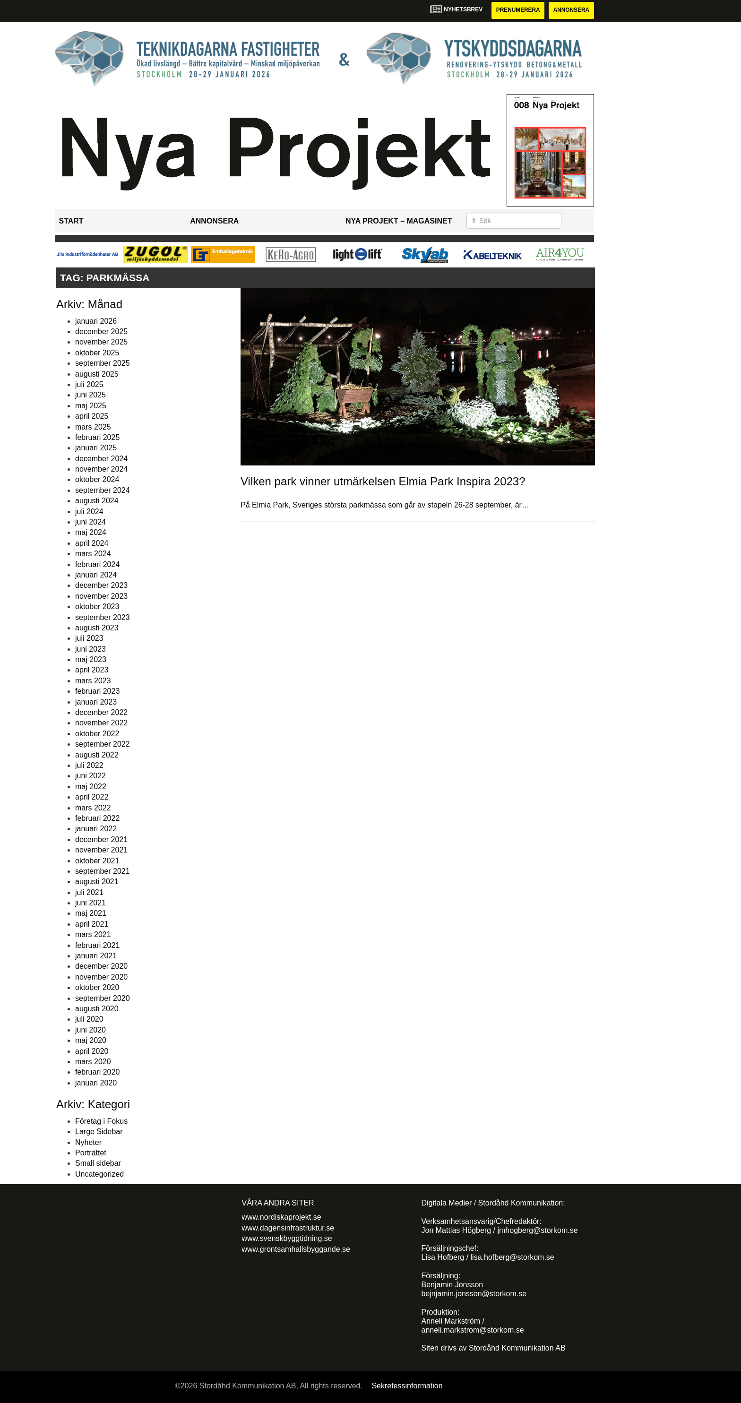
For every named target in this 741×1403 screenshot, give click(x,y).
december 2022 (101, 712)
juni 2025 (90, 395)
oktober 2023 (97, 607)
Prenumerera (517, 10)
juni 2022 (90, 776)
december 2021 (101, 839)
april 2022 (91, 797)
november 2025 (101, 342)
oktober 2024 (97, 480)
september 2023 (102, 617)
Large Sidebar (99, 1132)
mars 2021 (93, 934)
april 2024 (91, 543)
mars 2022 (93, 808)
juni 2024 (90, 522)
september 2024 (102, 490)
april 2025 (91, 416)
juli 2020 (89, 1020)
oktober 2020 (97, 987)
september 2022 (102, 744)
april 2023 (91, 670)
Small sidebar (98, 1164)
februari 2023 (97, 691)
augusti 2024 (97, 501)
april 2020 (91, 1051)
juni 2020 (90, 1030)
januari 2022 (96, 829)
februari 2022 (97, 818)
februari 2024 (97, 564)
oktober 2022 (97, 734)
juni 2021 (90, 903)
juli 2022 (89, 765)
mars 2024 (93, 554)
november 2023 (101, 596)
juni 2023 (90, 649)
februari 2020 (97, 1072)
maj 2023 (90, 659)
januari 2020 (96, 1083)
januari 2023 (96, 702)
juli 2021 (89, 892)
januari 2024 (96, 575)
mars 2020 (93, 1062)
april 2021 (91, 924)
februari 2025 (97, 437)
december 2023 (101, 586)
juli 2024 (89, 512)
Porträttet (90, 1153)
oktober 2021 (97, 861)
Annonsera (571, 10)
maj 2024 (90, 533)
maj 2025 (90, 406)
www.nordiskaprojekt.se (281, 1218)
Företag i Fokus (101, 1121)
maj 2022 (90, 787)
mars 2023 (93, 681)
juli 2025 (89, 384)
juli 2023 (89, 639)
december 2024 (101, 459)
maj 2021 (90, 914)
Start (71, 221)
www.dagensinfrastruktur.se (288, 1228)
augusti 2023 (97, 628)
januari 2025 (96, 448)
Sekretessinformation (406, 1386)
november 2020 (101, 977)
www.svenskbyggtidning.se (287, 1238)
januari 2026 (96, 321)
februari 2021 (97, 945)
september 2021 (102, 871)
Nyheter (88, 1142)
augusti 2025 (97, 374)
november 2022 (101, 723)
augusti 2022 (97, 755)
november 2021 (101, 850)
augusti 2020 (97, 1009)
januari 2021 (96, 956)
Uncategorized (99, 1174)
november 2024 (101, 469)
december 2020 (101, 967)
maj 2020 (90, 1040)
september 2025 (102, 363)
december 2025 (101, 331)
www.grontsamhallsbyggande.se (296, 1249)
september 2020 (102, 998)
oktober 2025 (97, 353)
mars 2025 (93, 427)
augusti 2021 (97, 882)
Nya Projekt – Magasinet (398, 221)
